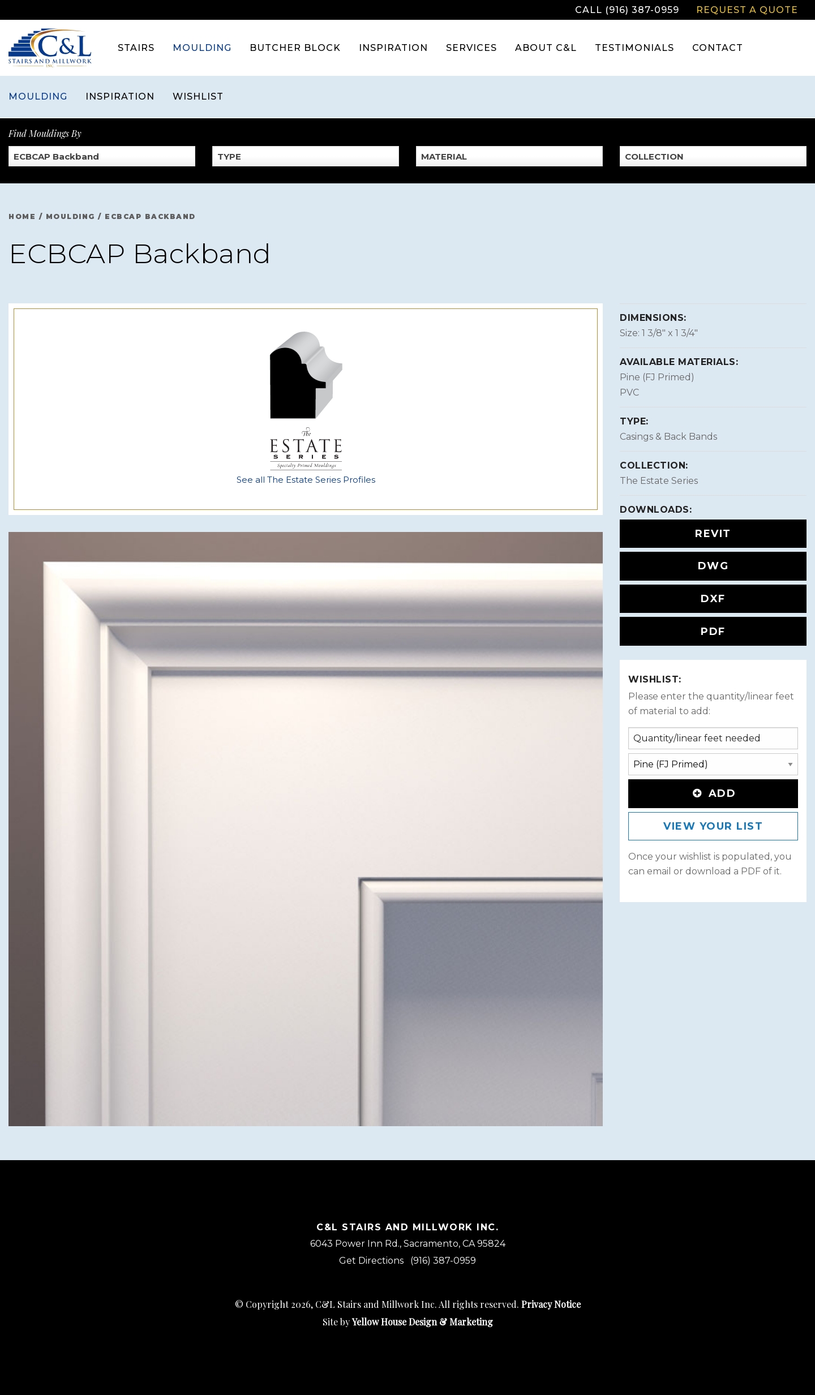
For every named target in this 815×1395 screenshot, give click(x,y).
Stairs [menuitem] (136, 47)
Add (713, 793)
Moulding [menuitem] (202, 47)
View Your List (713, 826)
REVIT (713, 533)
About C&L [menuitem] (546, 47)
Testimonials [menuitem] (634, 47)
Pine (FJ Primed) (657, 377)
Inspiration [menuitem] (393, 47)
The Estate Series (659, 480)
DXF (713, 599)
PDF (713, 631)
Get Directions (371, 1260)
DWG (713, 566)
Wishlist (198, 96)
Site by (408, 1322)
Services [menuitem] (471, 47)
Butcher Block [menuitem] (295, 47)
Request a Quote (747, 10)
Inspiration (120, 96)
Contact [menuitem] (717, 47)
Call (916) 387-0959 (627, 10)
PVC (629, 392)
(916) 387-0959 (443, 1260)
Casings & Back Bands (668, 436)
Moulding (37, 96)
